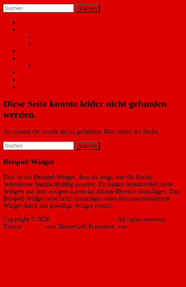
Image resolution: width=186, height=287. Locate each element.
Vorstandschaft (54, 36)
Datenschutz (35, 79)
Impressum (33, 72)
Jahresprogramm (40, 58)
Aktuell (28, 50)
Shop (25, 86)
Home (27, 22)
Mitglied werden (56, 43)
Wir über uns (35, 29)
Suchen (88, 8)
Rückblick (48, 65)
